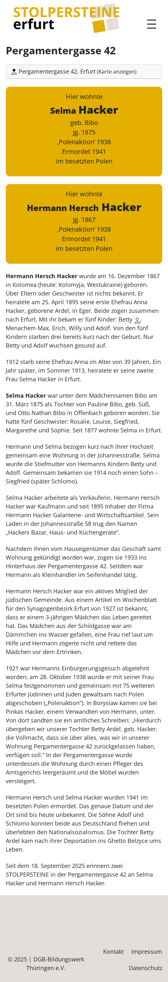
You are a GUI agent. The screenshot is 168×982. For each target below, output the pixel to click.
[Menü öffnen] (151, 24)
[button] (84, 72)
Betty (129, 319)
